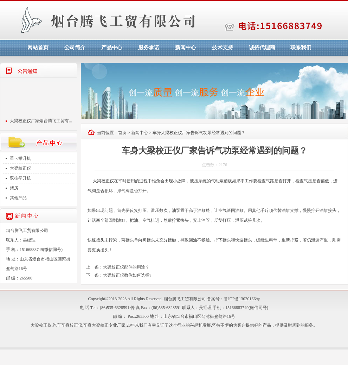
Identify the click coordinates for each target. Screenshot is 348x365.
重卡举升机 (20, 158)
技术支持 (222, 47)
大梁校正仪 (20, 168)
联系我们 (300, 47)
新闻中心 (185, 47)
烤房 (14, 187)
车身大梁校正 (96, 325)
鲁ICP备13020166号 (242, 298)
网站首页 (38, 47)
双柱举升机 (20, 178)
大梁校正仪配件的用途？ (126, 267)
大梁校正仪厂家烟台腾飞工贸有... (41, 121)
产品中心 (111, 47)
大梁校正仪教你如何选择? (127, 275)
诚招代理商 (262, 47)
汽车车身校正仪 (67, 325)
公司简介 (74, 47)
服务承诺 (148, 47)
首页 (122, 132)
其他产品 (18, 197)
